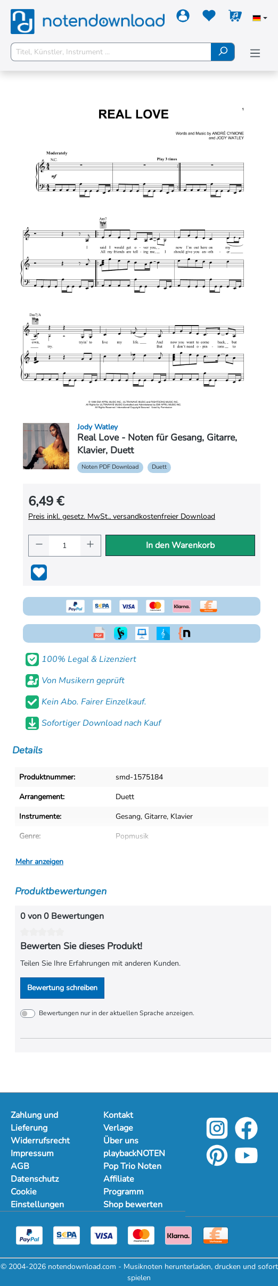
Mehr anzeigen (39, 862)
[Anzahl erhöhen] (90, 546)
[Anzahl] (64, 546)
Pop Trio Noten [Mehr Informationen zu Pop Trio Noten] (132, 1166)
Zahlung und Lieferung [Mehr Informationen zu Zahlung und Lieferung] (34, 1121)
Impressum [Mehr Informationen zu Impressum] (32, 1153)
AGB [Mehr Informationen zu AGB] (20, 1166)
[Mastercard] (141, 1235)
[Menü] (255, 53)
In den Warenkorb (180, 545)
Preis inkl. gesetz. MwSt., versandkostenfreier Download (121, 516)
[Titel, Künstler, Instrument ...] (111, 52)
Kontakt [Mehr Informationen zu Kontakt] (118, 1115)
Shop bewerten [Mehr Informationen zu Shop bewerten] (132, 1204)
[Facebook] (246, 1136)
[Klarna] (178, 1235)
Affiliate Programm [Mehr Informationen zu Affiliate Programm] (123, 1185)
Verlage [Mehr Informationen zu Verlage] (118, 1128)
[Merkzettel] (209, 17)
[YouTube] (246, 1163)
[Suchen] (223, 52)
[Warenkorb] (235, 17)
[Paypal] (29, 1235)
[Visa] (104, 1235)
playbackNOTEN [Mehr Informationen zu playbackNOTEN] (134, 1153)
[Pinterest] (217, 1163)
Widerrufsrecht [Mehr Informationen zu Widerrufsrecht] (40, 1141)
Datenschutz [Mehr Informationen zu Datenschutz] (35, 1179)
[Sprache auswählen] (259, 19)
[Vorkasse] (216, 1235)
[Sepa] (67, 1235)
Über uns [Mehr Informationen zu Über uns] (120, 1141)
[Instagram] (217, 1136)
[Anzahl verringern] (39, 546)
